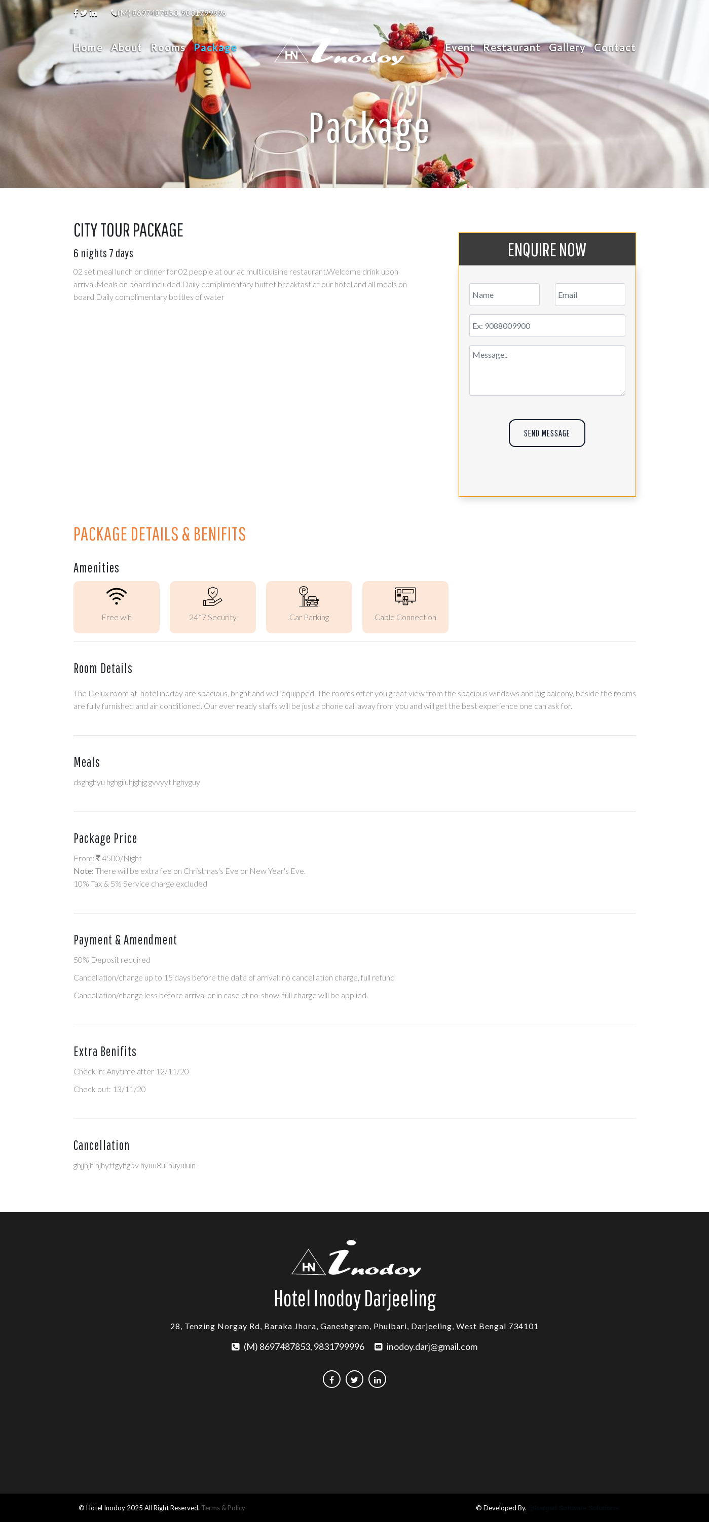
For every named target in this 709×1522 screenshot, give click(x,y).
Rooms (168, 47)
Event (460, 47)
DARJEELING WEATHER (354, 1435)
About (126, 47)
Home (90, 47)
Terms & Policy (223, 1508)
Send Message (547, 433)
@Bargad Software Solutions (573, 1508)
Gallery (567, 47)
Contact (615, 47)
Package (215, 47)
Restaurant (512, 47)
